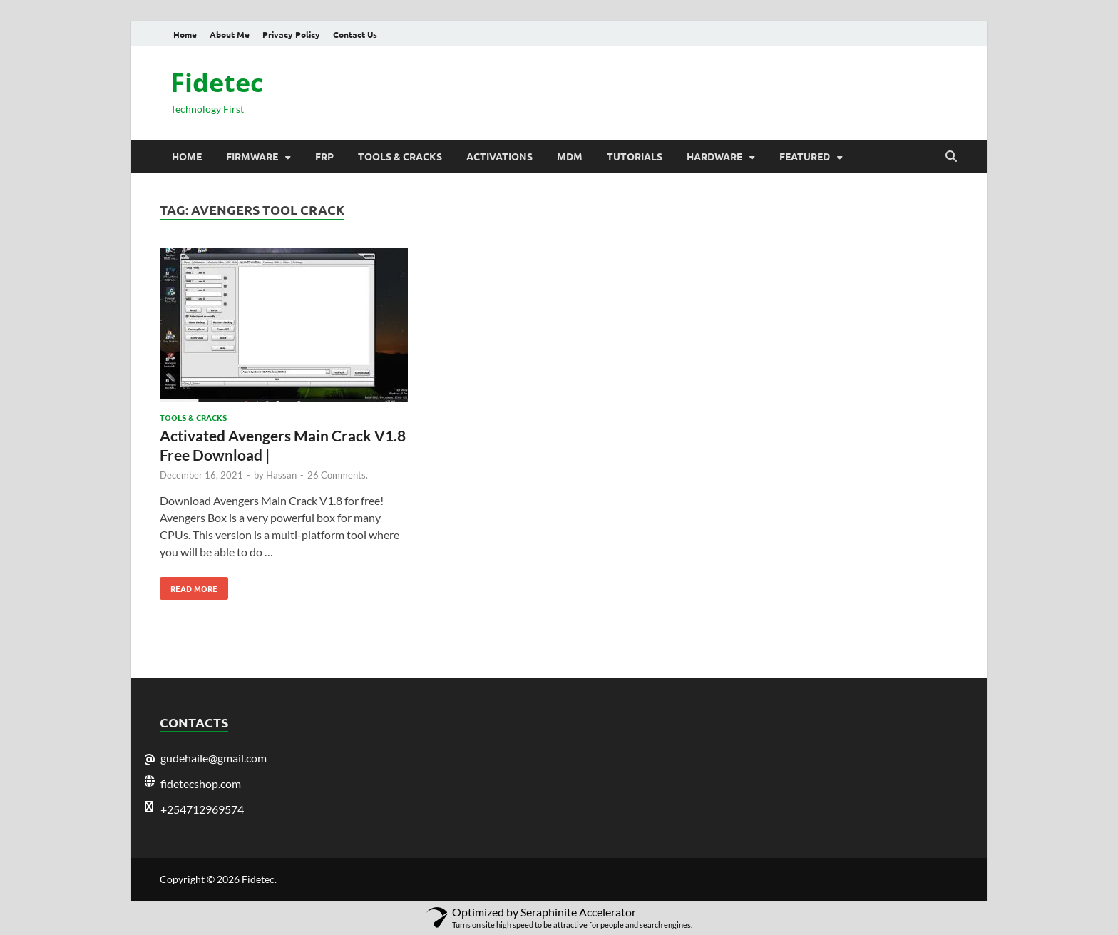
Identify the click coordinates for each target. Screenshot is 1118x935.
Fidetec (217, 82)
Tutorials (634, 156)
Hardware (714, 156)
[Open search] (951, 156)
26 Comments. (337, 475)
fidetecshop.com (200, 783)
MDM (570, 156)
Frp (324, 156)
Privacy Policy (291, 34)
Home (185, 34)
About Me (230, 34)
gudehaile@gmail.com (213, 758)
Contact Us (355, 34)
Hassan (281, 475)
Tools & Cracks (400, 156)
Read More (188, 585)
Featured (804, 156)
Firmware (252, 156)
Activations (499, 156)
